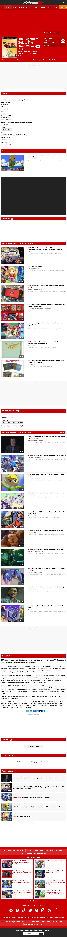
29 (21, 262)
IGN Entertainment (24, 917)
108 (21, 508)
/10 (51, 40)
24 (21, 526)
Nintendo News (46, 921)
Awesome (54, 347)
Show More (33, 901)
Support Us (29, 850)
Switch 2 (64, 574)
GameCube (26, 51)
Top (4, 850)
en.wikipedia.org (6, 145)
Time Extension (26, 921)
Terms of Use (53, 850)
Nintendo (21, 53)
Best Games (55, 270)
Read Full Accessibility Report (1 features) (12, 422)
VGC (64, 921)
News (44, 60)
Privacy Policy (44, 850)
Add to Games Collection (52, 33)
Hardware (46, 574)
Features (41, 329)
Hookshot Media (11, 917)
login (35, 762)
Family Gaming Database (21, 426)
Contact (36, 850)
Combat (4, 134)
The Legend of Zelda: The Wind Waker (29, 42)
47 (21, 451)
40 (21, 375)
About (9, 850)
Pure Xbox (17, 921)
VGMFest (60, 329)
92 (21, 564)
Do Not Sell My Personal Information (55, 917)
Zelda (60, 161)
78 (21, 300)
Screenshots (20, 60)
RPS (42, 924)
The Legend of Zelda (7, 129)
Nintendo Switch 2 (48, 253)
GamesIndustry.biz (29, 924)
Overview (4, 60)
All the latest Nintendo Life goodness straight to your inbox (33, 930)
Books (49, 347)
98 (21, 170)
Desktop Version (41, 853)
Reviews (12, 60)
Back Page (54, 329)
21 (21, 356)
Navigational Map (6, 417)
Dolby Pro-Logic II (6, 139)
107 (21, 583)
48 (21, 338)
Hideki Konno (48, 442)
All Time (49, 270)
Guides (28, 60)
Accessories (53, 574)
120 (21, 470)
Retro (45, 161)
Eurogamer (59, 921)
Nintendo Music (47, 310)
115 (21, 602)
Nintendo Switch (58, 253)
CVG (37, 924)
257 (21, 281)
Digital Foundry (36, 921)
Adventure (4, 109)
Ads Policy (61, 850)
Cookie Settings (31, 853)
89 (21, 319)
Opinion (40, 611)
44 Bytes (37, 917)
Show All (62, 432)
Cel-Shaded (10, 134)
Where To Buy (52, 60)
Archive (23, 853)
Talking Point (47, 459)
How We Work (21, 850)
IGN (53, 921)
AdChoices (43, 917)
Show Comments (33, 746)
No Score (46, 45)
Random (42, 517)
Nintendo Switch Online (20, 134)
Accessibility (36, 60)
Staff (13, 850)
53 (21, 489)
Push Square (9, 921)
